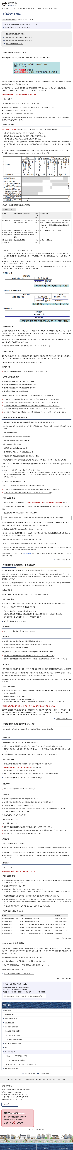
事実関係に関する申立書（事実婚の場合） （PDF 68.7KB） (24, 833)
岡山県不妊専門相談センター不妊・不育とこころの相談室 (26, 965)
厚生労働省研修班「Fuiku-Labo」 (20, 973)
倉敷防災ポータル (63, 1148)
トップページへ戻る (45, 1073)
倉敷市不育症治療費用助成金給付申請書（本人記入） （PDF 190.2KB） (28, 827)
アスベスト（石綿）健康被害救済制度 (15, 1060)
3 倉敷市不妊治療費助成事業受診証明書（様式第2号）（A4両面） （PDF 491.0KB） (32, 405)
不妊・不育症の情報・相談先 (14, 43)
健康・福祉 (22, 8)
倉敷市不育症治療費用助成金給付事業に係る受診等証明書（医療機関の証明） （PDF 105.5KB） (36, 830)
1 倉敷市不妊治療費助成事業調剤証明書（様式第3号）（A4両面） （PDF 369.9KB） (32, 489)
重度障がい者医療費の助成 (13, 1043)
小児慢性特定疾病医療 (11, 1027)
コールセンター (45, 1148)
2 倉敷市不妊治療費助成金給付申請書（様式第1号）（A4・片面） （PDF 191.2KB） (32, 402)
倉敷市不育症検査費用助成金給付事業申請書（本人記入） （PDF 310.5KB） (29, 655)
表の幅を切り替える (9, 209)
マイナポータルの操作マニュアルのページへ (22, 470)
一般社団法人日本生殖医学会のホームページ (22, 777)
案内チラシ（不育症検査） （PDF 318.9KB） (19, 631)
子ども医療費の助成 (11, 1018)
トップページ (13, 8)
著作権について (40, 1079)
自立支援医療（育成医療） (12, 1031)
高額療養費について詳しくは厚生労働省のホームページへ (27, 346)
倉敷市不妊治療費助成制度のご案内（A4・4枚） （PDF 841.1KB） (26, 371)
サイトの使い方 (62, 1079)
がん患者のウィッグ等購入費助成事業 (16, 1056)
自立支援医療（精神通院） (12, 1035)
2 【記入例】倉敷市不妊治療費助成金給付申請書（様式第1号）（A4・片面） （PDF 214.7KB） (35, 412)
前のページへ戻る (30, 1073)
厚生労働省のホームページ (17, 621)
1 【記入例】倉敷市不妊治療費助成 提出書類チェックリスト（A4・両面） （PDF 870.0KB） (34, 409)
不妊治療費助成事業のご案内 (15, 34)
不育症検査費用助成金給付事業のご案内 (19, 37)
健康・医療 (31, 8)
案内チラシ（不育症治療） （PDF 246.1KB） (19, 789)
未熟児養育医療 (9, 1022)
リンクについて (51, 1079)
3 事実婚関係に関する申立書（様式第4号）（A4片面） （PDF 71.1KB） (28, 492)
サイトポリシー (19, 1079)
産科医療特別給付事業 (11, 1068)
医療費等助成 (40, 8)
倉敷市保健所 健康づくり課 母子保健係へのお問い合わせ (25, 996)
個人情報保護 (30, 1079)
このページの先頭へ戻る (64, 559)
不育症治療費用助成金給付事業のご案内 (19, 40)
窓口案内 (6, 1104)
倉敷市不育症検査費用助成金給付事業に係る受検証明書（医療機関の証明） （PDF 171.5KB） (35, 659)
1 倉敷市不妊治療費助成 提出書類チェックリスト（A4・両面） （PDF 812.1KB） (31, 399)
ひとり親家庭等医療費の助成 (13, 1039)
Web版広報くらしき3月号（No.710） (17, 27)
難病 (6, 1047)
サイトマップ (9, 1079)
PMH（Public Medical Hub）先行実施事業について (21, 1064)
